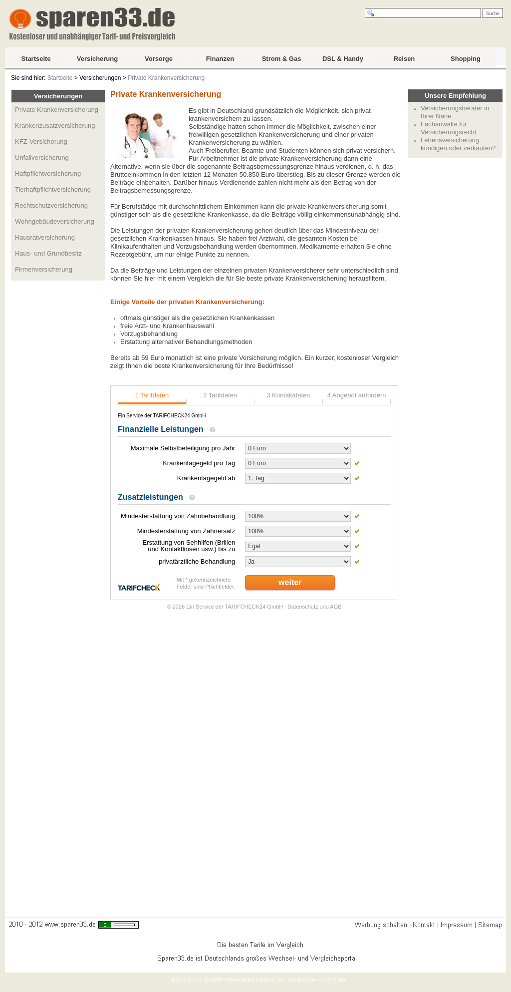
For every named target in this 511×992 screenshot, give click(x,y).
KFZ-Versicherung (41, 141)
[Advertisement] (456, 312)
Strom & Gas (281, 58)
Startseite (35, 58)
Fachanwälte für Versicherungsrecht (448, 128)
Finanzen (220, 58)
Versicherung (97, 58)
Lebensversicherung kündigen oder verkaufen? (458, 144)
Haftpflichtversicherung (48, 173)
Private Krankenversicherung (166, 77)
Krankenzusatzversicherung (55, 125)
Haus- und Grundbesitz (48, 253)
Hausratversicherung (45, 237)
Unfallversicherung (42, 157)
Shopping (466, 58)
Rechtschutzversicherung (51, 205)
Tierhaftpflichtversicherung (53, 189)
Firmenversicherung (43, 269)
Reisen (404, 58)
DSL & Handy (342, 58)
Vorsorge (159, 58)
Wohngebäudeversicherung (54, 221)
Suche (493, 13)
